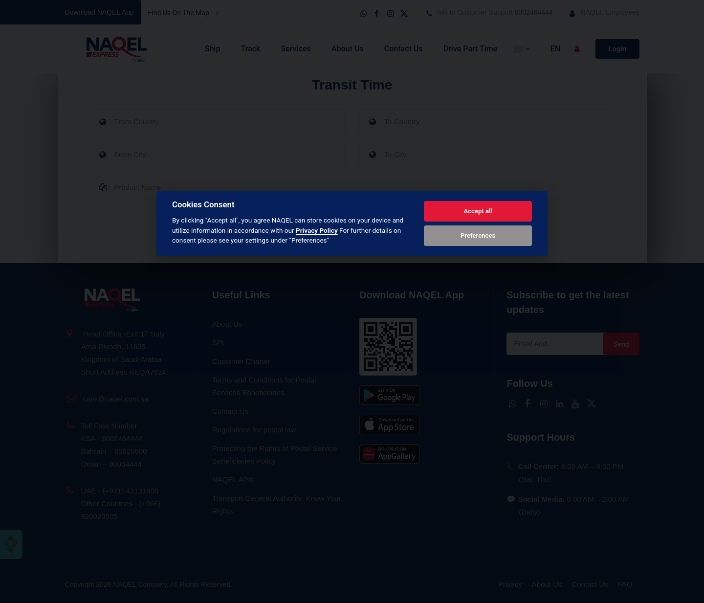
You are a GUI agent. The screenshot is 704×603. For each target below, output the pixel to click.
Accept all (477, 211)
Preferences (478, 235)
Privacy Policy (317, 230)
